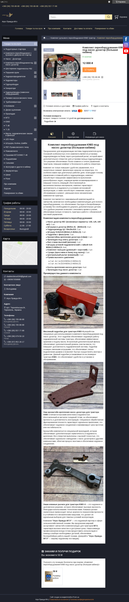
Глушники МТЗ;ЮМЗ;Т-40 (17, 155)
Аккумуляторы (12, 171)
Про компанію (54, 28)
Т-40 (8, 126)
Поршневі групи (12, 72)
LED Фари (10, 139)
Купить (90, 70)
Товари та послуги (34, 28)
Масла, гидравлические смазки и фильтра (19, 134)
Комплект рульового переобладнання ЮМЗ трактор (73, 38)
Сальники (10, 163)
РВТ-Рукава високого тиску (17, 147)
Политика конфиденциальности (82, 599)
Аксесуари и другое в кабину (18, 167)
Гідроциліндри (12, 84)
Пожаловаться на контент (59, 599)
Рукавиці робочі (56, 577)
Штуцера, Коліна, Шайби (16, 143)
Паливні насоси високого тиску (19, 98)
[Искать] (108, 17)
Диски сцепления (13, 110)
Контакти (67, 28)
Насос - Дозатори (13, 59)
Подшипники (11, 159)
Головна (19, 28)
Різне (8, 179)
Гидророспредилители (15, 76)
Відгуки (7, 188)
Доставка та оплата (83, 28)
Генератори (11, 88)
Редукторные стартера (16, 49)
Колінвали (10, 106)
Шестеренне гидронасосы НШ (19, 69)
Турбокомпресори (13, 102)
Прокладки (10, 114)
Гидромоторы (11, 80)
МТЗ (7, 118)
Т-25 (8, 129)
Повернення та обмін (104, 28)
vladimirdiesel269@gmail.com (19, 276)
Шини (8, 175)
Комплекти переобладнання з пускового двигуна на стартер (18, 54)
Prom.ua (76, 597)
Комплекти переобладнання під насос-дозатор (19, 64)
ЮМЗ (8, 122)
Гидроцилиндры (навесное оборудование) (17, 93)
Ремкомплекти (12, 151)
